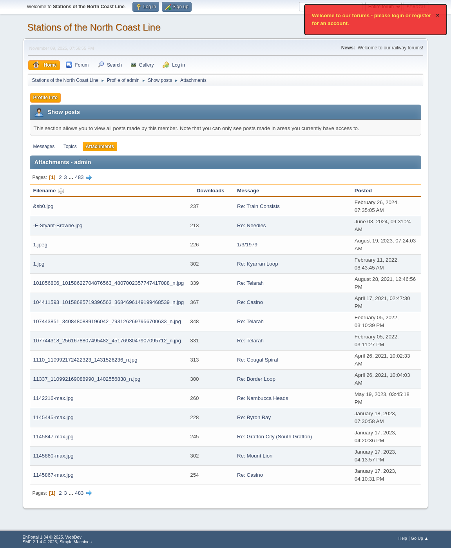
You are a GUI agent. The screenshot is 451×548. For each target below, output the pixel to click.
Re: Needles (251, 225)
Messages (44, 146)
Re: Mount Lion (254, 456)
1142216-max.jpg (53, 398)
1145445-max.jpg (53, 417)
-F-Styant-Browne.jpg (58, 225)
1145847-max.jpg (53, 436)
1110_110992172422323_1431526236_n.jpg (85, 360)
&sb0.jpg (43, 206)
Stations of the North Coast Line (94, 27)
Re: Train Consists (258, 206)
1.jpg (39, 264)
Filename (48, 191)
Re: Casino (250, 302)
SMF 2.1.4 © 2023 (40, 541)
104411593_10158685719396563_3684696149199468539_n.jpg (108, 302)
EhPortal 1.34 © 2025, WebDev (52, 537)
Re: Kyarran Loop (257, 264)
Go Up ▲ (420, 538)
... (71, 177)
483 (79, 177)
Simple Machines (76, 541)
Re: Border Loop (256, 379)
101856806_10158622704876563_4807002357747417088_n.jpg (108, 283)
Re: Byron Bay (254, 417)
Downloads (211, 191)
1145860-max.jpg (53, 456)
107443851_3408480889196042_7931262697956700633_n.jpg (107, 321)
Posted (363, 191)
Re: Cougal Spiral (257, 360)
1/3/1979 (247, 245)
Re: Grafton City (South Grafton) (274, 436)
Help (402, 538)
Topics (70, 146)
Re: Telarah (250, 283)
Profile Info (45, 97)
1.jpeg (40, 245)
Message (248, 191)
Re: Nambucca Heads (262, 398)
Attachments (100, 146)
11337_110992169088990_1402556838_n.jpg (87, 379)
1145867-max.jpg (53, 475)
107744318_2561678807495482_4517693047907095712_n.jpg (107, 341)
